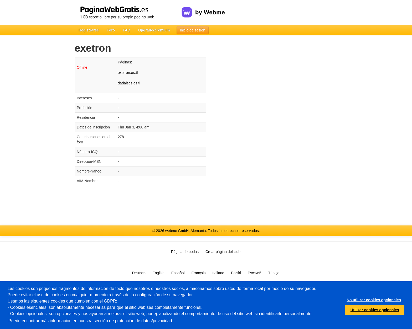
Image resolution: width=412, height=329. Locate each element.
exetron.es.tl (128, 73)
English (158, 273)
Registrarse (89, 30)
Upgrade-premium (154, 30)
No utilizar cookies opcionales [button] (374, 300)
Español (178, 273)
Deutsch (139, 273)
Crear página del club (222, 252)
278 (121, 137)
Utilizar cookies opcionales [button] (375, 310)
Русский (254, 273)
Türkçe (274, 273)
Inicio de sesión (192, 30)
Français (198, 273)
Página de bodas (185, 252)
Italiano (218, 273)
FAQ (126, 30)
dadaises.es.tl (129, 83)
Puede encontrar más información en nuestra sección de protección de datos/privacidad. (90, 321)
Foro (111, 30)
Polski (236, 273)
